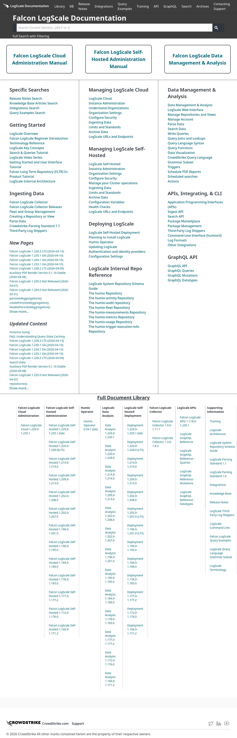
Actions (173, 181)
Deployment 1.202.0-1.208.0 (135, 496)
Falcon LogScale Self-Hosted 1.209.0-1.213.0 (62, 479)
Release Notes (84, 6)
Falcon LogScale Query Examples (220, 538)
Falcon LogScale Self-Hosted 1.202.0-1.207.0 (62, 512)
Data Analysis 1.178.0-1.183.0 (110, 617)
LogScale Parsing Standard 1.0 (221, 474)
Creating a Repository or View (32, 216)
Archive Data (98, 132)
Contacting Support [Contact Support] (222, 6)
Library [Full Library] (60, 6)
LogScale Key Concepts (27, 148)
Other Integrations (182, 245)
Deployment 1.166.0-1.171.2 (135, 629)
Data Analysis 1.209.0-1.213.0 (110, 493)
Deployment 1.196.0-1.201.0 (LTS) (135, 529)
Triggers (174, 167)
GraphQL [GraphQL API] (170, 6)
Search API (176, 216)
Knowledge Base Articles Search (34, 103)
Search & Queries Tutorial (29, 152)
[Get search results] (216, 27)
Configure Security (103, 117)
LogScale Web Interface (185, 110)
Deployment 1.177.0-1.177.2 (135, 596)
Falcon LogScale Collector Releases (36, 207)
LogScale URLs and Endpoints (111, 136)
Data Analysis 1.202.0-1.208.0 (110, 514)
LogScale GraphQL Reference (186, 438)
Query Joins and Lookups (186, 138)
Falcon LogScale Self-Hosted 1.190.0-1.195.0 (62, 546)
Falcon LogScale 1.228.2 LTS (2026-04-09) (37, 268)
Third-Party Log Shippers (28, 231)
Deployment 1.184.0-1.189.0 (135, 562)
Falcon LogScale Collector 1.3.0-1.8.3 (162, 442)
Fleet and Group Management (32, 211)
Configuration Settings (106, 256)
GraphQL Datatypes (183, 280)
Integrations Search (24, 108)
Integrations (104, 6)
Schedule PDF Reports (184, 172)
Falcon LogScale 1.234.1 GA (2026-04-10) (36, 260)
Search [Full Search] (186, 6)
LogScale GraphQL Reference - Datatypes (187, 498)
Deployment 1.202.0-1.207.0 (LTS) (135, 512)
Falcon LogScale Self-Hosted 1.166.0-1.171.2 (62, 629)
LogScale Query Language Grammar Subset (221, 553)
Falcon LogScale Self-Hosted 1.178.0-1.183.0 (62, 579)
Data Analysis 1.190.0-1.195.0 (110, 576)
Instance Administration (107, 103)
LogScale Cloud (100, 98)
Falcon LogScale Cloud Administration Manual (39, 59)
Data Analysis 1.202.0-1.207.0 (110, 534)
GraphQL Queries (181, 270)
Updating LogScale (103, 247)
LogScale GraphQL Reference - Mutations (187, 477)
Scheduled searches (183, 176)
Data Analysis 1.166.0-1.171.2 (110, 679)
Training (143, 6)
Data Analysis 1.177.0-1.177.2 (110, 637)
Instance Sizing (20, 332)
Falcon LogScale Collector (29, 202)
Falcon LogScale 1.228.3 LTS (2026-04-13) (37, 251)
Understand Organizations (109, 108)
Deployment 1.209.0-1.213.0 (135, 479)
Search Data (18, 362)
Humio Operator (101, 242)
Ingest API (175, 211)
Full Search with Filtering (31, 36)
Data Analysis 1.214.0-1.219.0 (110, 472)
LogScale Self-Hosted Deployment (114, 232)
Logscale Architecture (218, 432)
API (156, 6)
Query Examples (125, 6)
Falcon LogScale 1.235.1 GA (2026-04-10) (36, 255)
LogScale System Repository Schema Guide (222, 446)
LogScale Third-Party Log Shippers (222, 513)
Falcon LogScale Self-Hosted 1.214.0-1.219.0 (62, 462)
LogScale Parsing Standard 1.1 (221, 461)
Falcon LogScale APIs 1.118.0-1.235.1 (190, 421)
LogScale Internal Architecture (32, 181)
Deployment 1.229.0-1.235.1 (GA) (135, 429)
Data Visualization (181, 152)
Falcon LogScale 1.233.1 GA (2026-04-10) (36, 264)
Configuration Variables (106, 202)
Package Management (185, 226)
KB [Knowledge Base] (72, 6)
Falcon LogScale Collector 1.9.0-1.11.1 (162, 425)
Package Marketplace (184, 221)
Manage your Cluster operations (113, 183)
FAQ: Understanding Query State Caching (37, 336)
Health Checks (99, 207)
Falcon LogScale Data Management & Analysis (197, 59)
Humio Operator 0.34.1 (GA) (91, 425)
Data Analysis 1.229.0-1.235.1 (110, 431)
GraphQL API (177, 266)
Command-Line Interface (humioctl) (195, 235)
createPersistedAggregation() (29, 303)
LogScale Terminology (218, 568)
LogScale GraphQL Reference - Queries (187, 456)
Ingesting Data (100, 122)
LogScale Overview (24, 133)
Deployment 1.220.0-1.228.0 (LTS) (135, 446)
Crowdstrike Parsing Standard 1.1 (35, 226)
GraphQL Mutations (183, 275)
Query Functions (180, 148)
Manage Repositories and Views (192, 114)
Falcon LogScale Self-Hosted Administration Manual (119, 59)
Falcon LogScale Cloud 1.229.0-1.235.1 (31, 429)
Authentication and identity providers (117, 251)
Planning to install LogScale (109, 237)
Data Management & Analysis (190, 105)
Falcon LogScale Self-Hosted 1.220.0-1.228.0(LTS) (62, 446)
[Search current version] (114, 28)
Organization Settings (105, 113)
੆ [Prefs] (234, 6)
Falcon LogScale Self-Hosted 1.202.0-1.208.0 (62, 496)
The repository (109, 303)
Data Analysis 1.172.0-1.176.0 (110, 658)
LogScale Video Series (26, 157)
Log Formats (177, 240)
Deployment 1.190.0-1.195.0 (135, 546)
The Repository (105, 293)
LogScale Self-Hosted (104, 164)
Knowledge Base (220, 493)
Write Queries (178, 133)
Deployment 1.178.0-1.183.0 (135, 579)
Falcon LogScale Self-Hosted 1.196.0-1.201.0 (62, 529)
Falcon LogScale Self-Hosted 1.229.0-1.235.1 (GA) (62, 429)
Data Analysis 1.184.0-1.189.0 (110, 596)
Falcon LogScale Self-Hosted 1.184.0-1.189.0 (62, 562)
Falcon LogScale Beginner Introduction (39, 138)
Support (78, 723)
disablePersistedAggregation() (30, 307)
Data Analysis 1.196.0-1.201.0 (110, 555)
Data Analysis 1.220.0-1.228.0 (110, 452)
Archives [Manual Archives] (202, 6)
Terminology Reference (27, 143)
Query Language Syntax (186, 143)
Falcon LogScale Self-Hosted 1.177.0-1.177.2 (62, 596)
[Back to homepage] (26, 6)
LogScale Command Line (220, 526)
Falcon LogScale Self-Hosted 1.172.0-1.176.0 (62, 612)
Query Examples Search (27, 113)
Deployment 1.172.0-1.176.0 (135, 612)
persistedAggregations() (26, 298)
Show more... (19, 311)
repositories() (18, 384)
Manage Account (180, 119)
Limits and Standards (105, 127)
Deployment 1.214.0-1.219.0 (135, 462)
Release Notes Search (26, 98)
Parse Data (18, 221)
